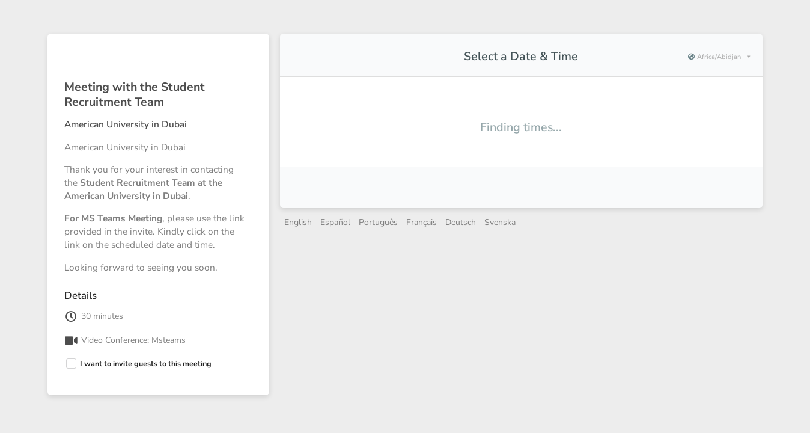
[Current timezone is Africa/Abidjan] (718, 57)
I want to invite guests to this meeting (146, 363)
